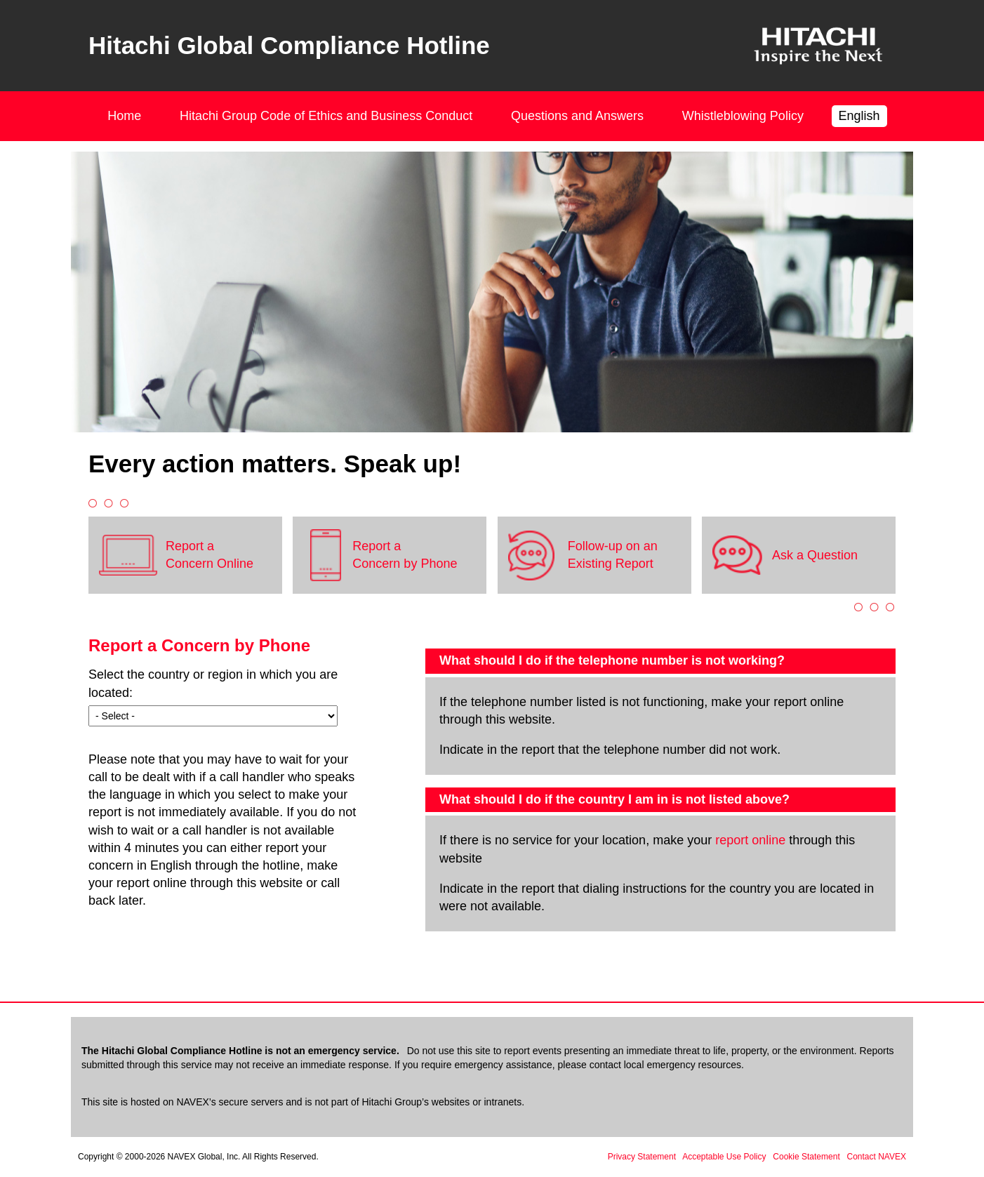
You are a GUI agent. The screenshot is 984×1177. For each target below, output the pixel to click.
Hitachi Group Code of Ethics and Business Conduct (326, 116)
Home (124, 116)
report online (750, 840)
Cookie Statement (806, 1157)
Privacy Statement (642, 1157)
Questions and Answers (577, 116)
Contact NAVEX (876, 1157)
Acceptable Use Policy (724, 1157)
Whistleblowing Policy (743, 116)
